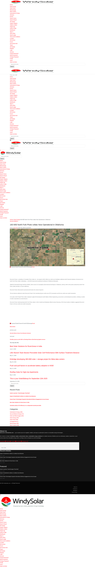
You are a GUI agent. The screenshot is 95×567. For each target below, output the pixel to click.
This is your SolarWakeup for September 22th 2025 (28, 378)
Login (11, 50)
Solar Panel (12, 8)
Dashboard (12, 30)
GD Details (12, 46)
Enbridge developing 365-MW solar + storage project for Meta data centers (37, 359)
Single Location (13, 25)
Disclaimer (75, 490)
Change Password (14, 57)
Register (12, 48)
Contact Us (75, 488)
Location (12, 38)
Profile (11, 58)
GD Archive (12, 40)
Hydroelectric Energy (15, 13)
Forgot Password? (14, 53)
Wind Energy (13, 9)
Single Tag (12, 26)
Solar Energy (13, 6)
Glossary (12, 14)
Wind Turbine (13, 11)
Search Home (13, 18)
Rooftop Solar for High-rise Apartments (24, 372)
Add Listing (12, 33)
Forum (11, 41)
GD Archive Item (14, 43)
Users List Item (13, 62)
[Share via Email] (33, 267)
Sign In (11, 31)
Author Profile (13, 28)
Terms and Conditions (15, 36)
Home (11, 4)
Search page (13, 35)
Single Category (13, 23)
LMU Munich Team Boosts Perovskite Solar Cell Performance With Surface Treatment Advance (44, 353)
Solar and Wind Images (17, 415)
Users (11, 60)
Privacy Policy (74, 492)
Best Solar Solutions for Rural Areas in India (26, 346)
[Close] (0, 150)
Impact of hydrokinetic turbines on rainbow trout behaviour (23, 396)
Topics (11, 45)
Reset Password (14, 55)
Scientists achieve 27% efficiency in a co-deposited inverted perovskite (25, 405)
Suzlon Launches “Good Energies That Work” (20, 393)
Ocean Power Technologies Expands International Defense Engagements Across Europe (29, 399)
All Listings (12, 21)
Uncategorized (14, 421)
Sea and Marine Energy (17, 414)
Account (12, 52)
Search (12, 66)
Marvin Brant (16, 227)
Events (11, 16)
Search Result (13, 19)
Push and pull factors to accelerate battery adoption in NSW (32, 366)
